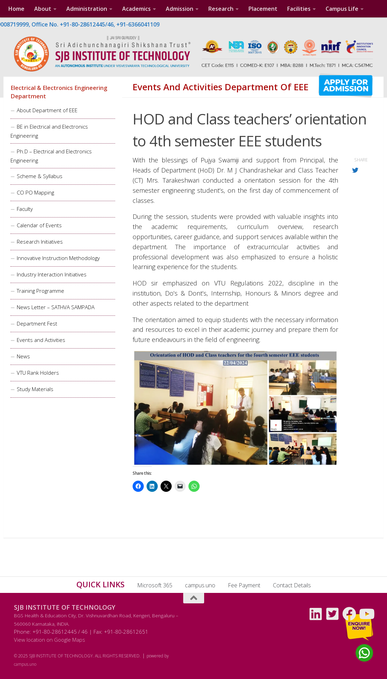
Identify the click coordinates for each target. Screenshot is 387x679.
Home (16, 9)
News (23, 356)
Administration (86, 9)
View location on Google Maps (49, 639)
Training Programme (40, 290)
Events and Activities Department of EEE (220, 87)
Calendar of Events (39, 225)
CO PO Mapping (35, 192)
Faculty (25, 208)
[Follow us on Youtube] (366, 614)
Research (220, 9)
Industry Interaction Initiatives (52, 274)
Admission (179, 9)
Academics (136, 9)
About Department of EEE (47, 110)
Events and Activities (41, 339)
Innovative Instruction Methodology (58, 257)
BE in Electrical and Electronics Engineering (49, 131)
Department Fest (37, 323)
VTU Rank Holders (38, 372)
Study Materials (35, 389)
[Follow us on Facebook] (349, 614)
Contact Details (292, 585)
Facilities (299, 9)
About (42, 9)
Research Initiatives (40, 241)
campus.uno (200, 585)
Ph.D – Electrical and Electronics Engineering (51, 156)
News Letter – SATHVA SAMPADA (56, 307)
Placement (262, 9)
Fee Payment (244, 585)
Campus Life (342, 9)
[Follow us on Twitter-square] (333, 614)
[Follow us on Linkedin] (316, 614)
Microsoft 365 (154, 585)
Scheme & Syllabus (39, 176)
